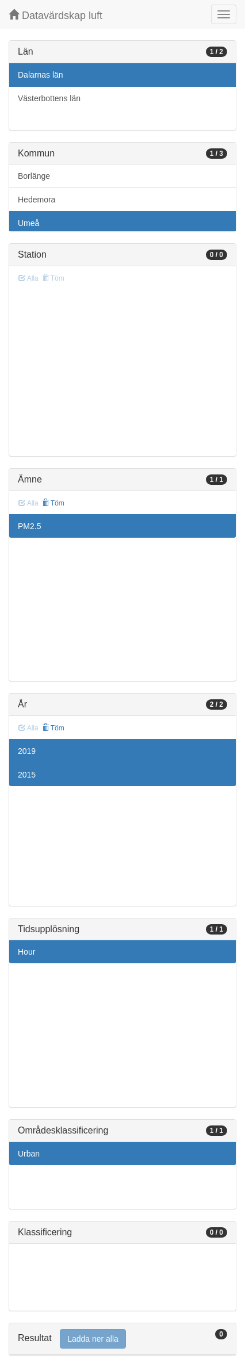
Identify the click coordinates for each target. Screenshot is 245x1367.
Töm (53, 503)
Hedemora (36, 199)
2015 (27, 774)
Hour (26, 951)
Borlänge (34, 176)
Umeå (28, 223)
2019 (27, 751)
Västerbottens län (49, 98)
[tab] (122, 1339)
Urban (29, 1153)
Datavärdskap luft (55, 15)
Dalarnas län (40, 74)
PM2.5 (29, 526)
